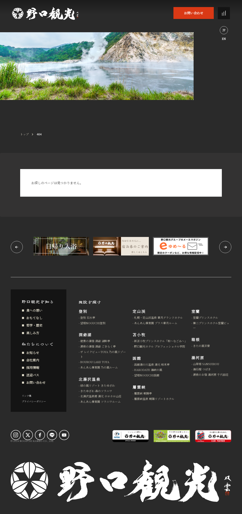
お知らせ (32, 352)
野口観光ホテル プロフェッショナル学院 (159, 346)
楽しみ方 (32, 333)
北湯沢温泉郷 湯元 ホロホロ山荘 (100, 396)
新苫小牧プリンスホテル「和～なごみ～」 (160, 341)
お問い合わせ (193, 13)
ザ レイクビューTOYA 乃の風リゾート (103, 354)
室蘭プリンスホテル (205, 318)
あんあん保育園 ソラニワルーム (100, 402)
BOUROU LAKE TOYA (94, 362)
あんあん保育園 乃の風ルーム (99, 367)
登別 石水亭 (87, 318)
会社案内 (32, 360)
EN (224, 39)
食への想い (34, 310)
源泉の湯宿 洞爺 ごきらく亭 (98, 346)
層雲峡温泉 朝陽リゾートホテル (154, 399)
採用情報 (32, 367)
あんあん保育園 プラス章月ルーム (155, 323)
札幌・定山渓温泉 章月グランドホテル (158, 318)
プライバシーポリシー (34, 401)
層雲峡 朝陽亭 (143, 393)
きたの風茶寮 (201, 346)
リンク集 (26, 395)
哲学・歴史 (34, 325)
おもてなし (34, 318)
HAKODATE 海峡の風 (148, 370)
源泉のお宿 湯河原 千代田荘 (210, 375)
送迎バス (32, 375)
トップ (24, 134)
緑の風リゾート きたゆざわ (97, 385)
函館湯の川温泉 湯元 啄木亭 (152, 364)
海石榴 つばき (202, 369)
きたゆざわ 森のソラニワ (96, 391)
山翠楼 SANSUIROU (206, 364)
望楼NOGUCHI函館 (146, 375)
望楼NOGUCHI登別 (92, 323)
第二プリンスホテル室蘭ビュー (211, 325)
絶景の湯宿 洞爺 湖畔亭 (95, 341)
